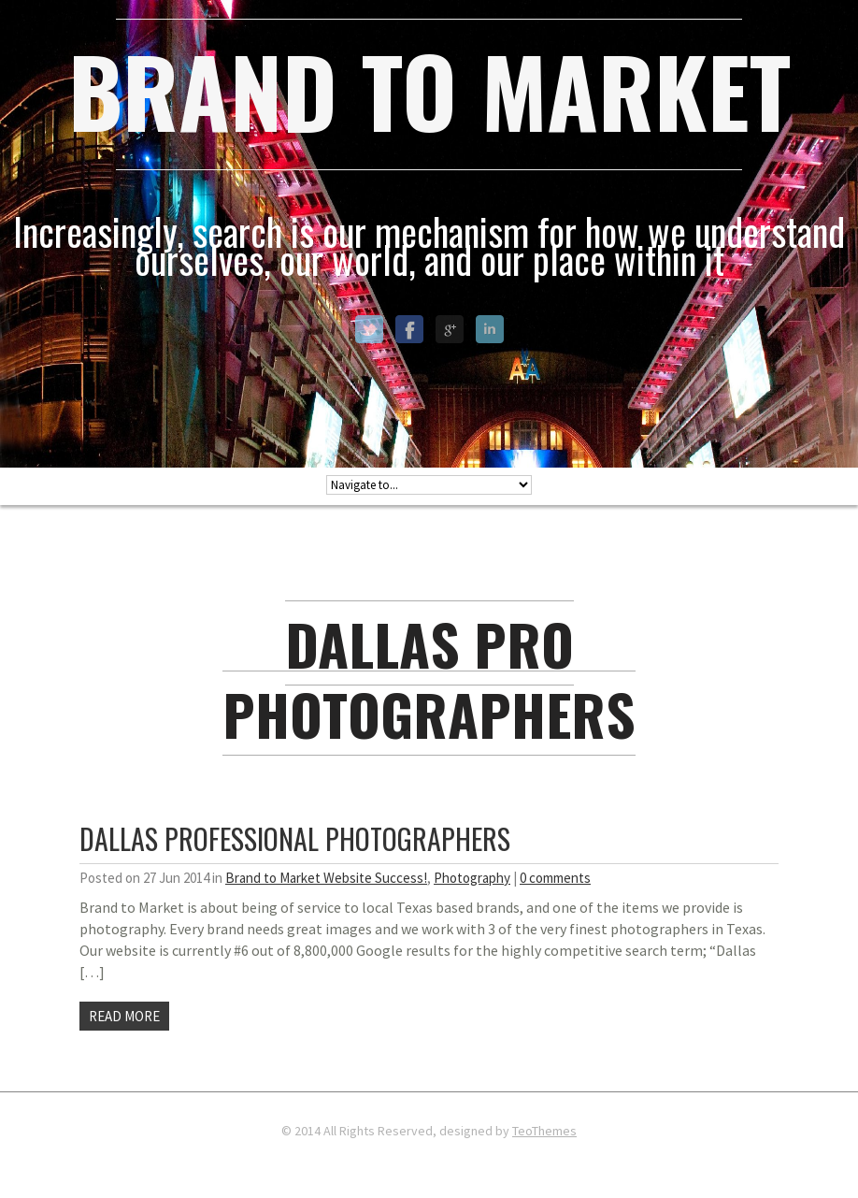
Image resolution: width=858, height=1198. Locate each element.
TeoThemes (544, 1130)
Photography (472, 878)
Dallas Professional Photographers (294, 838)
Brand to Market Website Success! (326, 878)
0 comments (555, 878)
